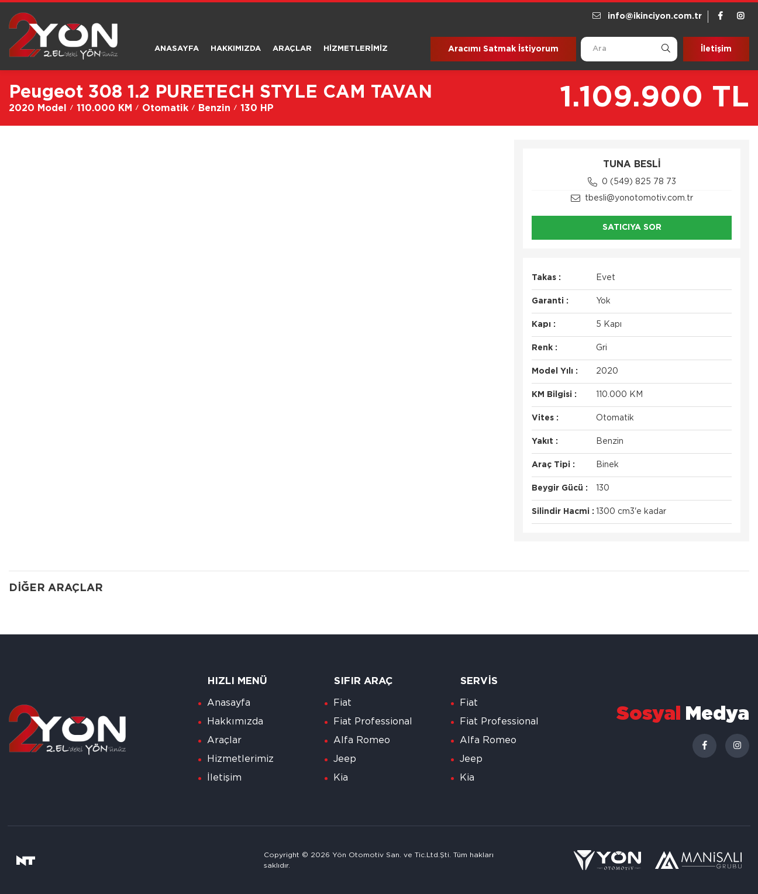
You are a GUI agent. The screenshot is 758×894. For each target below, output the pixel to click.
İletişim (716, 49)
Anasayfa (176, 49)
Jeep (344, 759)
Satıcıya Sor (631, 227)
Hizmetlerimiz (355, 49)
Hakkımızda (236, 49)
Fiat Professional (372, 721)
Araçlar (292, 49)
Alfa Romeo (361, 740)
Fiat (342, 702)
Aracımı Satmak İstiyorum (503, 49)
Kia (340, 777)
